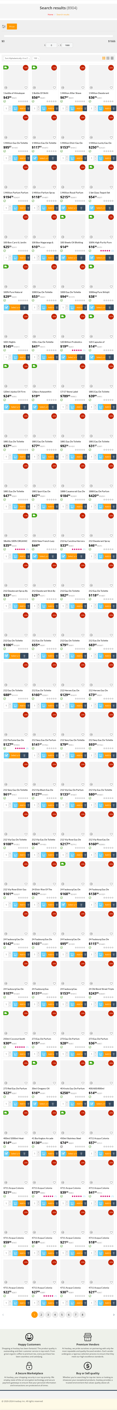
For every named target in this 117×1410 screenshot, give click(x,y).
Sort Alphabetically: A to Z (17, 58)
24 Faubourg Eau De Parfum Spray (70, 889)
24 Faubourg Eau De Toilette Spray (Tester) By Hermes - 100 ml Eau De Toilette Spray (72, 939)
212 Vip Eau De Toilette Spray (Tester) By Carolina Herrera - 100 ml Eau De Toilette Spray (101, 789)
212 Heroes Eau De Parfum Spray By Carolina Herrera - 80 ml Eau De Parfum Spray (72, 690)
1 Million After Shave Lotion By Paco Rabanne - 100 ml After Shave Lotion (72, 93)
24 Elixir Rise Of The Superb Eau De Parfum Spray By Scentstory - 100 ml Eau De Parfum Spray (43, 889)
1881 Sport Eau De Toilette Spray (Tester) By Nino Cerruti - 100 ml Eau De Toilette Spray (44, 491)
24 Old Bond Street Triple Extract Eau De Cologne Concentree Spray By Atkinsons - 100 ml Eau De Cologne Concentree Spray (101, 989)
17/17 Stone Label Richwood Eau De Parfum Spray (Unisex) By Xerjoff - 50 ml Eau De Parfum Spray (72, 391)
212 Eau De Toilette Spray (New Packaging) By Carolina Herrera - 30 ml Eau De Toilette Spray (44, 640)
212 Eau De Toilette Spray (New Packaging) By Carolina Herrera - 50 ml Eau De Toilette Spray (72, 640)
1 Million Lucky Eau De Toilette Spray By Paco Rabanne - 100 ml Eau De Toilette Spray (101, 143)
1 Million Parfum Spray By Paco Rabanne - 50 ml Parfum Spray (44, 192)
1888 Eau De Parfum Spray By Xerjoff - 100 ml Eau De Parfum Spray (101, 491)
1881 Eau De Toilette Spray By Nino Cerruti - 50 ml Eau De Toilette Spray (15, 491)
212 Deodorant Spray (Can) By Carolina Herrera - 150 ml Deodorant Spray (99, 541)
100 (36, 58)
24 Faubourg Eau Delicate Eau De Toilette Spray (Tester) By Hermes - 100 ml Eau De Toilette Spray (44, 989)
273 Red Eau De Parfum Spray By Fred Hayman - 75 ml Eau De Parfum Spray (15, 1088)
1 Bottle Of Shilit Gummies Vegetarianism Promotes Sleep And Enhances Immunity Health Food (44, 93)
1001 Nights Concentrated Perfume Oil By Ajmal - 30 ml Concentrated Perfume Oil (14, 342)
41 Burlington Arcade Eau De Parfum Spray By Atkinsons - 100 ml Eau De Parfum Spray (44, 1138)
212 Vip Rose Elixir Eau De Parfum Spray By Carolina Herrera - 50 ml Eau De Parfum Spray (15, 889)
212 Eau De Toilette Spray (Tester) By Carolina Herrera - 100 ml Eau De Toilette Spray (15, 690)
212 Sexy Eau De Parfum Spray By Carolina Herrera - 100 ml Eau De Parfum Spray (44, 740)
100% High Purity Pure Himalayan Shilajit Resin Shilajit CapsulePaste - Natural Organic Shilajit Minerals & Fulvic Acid (101, 242)
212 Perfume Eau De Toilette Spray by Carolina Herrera (13, 740)
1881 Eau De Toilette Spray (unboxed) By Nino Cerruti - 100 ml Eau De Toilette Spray (15, 441)
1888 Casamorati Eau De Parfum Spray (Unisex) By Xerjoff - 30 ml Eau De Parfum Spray (72, 491)
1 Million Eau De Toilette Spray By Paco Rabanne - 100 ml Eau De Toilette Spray (44, 143)
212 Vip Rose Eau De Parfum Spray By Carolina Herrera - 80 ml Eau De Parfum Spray (101, 839)
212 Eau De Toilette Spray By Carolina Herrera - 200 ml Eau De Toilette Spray (44, 690)
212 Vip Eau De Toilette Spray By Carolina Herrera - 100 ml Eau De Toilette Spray (15, 839)
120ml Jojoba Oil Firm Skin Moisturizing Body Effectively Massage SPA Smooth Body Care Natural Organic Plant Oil (15, 391)
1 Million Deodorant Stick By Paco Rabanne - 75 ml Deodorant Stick (100, 93)
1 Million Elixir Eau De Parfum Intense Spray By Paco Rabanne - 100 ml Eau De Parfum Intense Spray (72, 143)
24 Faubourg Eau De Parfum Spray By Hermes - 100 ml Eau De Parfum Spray (15, 939)
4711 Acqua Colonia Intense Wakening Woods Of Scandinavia (44, 1188)
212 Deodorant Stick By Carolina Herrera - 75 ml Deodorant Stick (44, 590)
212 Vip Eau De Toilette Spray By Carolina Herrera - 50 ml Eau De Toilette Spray (43, 839)
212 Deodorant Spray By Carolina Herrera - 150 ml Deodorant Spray (15, 590)
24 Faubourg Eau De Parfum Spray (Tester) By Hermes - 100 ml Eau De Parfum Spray (101, 889)
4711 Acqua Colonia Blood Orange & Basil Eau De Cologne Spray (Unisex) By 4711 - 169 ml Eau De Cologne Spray (101, 1138)
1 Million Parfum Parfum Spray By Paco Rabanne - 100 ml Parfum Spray (15, 192)
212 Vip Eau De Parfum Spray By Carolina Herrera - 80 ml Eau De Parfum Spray (72, 789)
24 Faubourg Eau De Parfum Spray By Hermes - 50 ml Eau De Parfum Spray (44, 939)
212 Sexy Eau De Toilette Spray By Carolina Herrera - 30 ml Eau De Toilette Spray (15, 789)
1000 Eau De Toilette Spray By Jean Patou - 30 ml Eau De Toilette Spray (44, 292)
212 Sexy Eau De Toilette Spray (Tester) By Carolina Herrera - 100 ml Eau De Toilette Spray (72, 740)
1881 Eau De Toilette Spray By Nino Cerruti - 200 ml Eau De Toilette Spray (71, 441)
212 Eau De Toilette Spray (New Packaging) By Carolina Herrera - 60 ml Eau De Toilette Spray (101, 640)
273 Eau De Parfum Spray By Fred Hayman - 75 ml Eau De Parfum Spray (101, 1038)
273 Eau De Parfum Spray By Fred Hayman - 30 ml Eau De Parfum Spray (44, 1038)
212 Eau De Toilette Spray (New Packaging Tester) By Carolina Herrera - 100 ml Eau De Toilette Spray (72, 590)
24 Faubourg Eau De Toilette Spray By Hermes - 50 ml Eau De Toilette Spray (15, 989)
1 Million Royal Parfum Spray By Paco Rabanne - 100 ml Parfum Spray (72, 192)
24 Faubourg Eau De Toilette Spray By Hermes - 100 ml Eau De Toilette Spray (101, 939)
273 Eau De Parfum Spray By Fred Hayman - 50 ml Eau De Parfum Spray (72, 1038)
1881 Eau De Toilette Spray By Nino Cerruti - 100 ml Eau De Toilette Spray (43, 441)
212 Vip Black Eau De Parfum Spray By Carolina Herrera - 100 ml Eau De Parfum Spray (44, 789)
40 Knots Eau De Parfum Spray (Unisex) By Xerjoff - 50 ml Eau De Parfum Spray (72, 1088)
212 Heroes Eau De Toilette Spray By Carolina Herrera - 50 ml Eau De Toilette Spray (101, 690)
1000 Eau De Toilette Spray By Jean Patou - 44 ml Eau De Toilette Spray (72, 292)
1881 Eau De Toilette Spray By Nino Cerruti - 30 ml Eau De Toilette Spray (100, 441)
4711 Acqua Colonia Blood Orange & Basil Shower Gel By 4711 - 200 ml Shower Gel (14, 1188)
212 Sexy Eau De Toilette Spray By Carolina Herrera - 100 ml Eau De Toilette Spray (101, 740)
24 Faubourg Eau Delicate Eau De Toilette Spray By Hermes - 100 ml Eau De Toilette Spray (72, 989)
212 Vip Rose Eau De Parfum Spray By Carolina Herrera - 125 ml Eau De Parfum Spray (72, 839)
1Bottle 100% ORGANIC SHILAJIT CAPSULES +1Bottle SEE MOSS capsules (15, 541)
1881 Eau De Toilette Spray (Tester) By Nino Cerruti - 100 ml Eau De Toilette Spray (100, 391)
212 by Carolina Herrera (72, 541)
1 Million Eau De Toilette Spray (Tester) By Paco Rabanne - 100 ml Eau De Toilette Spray (15, 143)
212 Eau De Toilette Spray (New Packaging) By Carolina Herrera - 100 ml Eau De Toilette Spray (100, 590)
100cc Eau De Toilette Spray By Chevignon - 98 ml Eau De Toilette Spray (44, 342)
